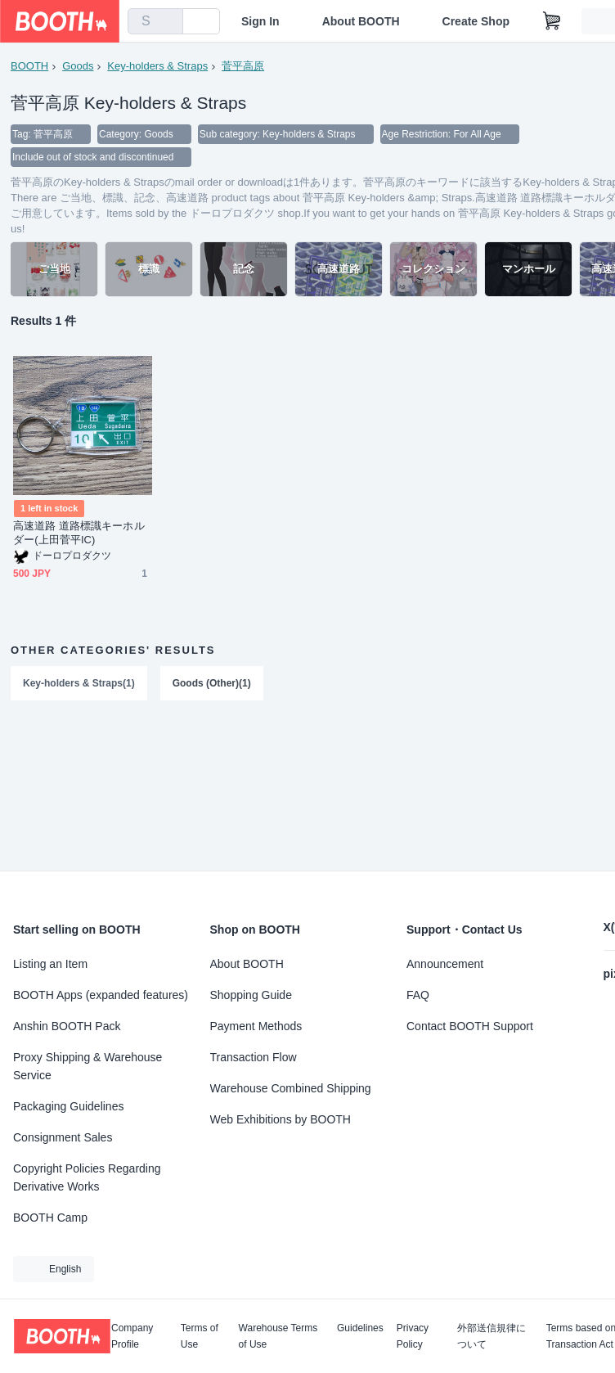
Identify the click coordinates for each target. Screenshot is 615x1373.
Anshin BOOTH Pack (67, 1026)
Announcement (444, 963)
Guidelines (360, 1328)
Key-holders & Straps (157, 66)
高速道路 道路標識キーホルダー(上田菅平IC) (79, 533)
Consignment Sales (62, 1137)
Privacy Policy (413, 1336)
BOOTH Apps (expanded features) (100, 995)
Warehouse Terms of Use (278, 1336)
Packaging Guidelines (68, 1106)
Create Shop (476, 21)
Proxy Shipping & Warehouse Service (87, 1066)
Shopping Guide (251, 995)
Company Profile (132, 1336)
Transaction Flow (253, 1057)
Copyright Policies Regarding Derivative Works (87, 1177)
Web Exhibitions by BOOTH (280, 1119)
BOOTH (29, 66)
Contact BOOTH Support (469, 1026)
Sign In (260, 21)
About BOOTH (361, 21)
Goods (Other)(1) (212, 683)
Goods (77, 66)
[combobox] (155, 21)
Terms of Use (199, 1336)
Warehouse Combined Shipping (290, 1088)
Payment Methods (256, 1026)
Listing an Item (50, 963)
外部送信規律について (491, 1336)
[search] (167, 22)
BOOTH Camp (50, 1217)
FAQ (417, 995)
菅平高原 (243, 66)
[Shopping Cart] (552, 21)
